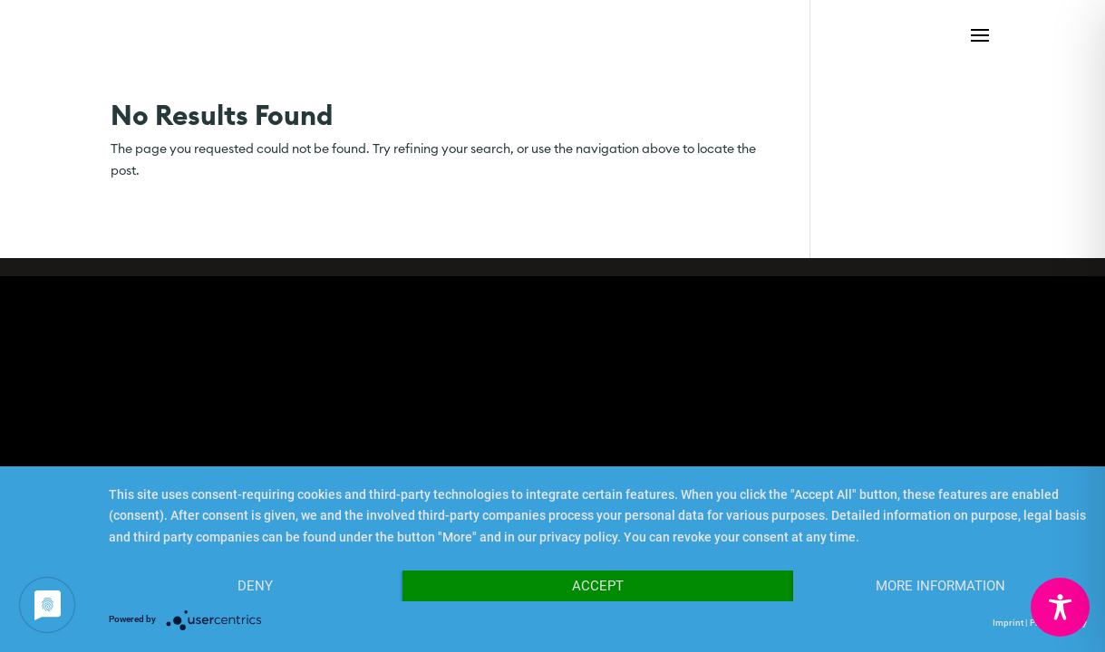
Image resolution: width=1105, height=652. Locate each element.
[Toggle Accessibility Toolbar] (1060, 607)
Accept (598, 586)
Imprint (1008, 623)
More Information (940, 586)
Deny (255, 586)
